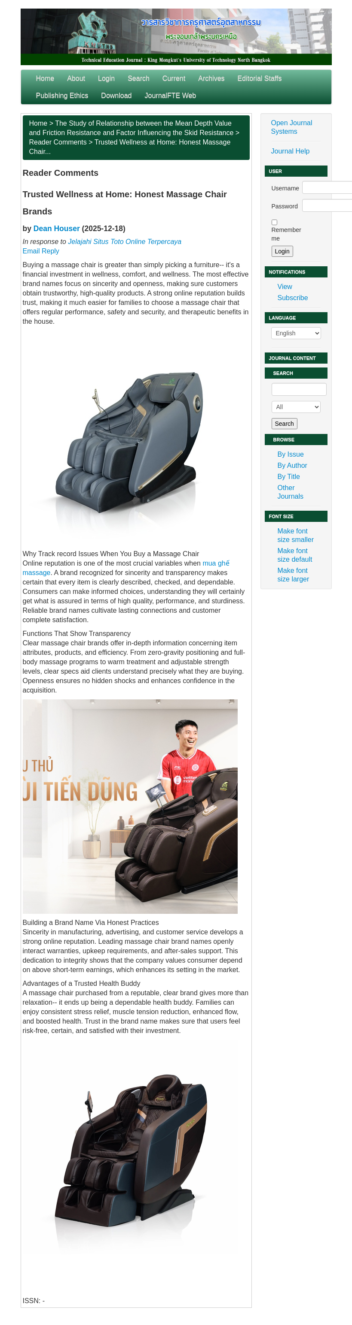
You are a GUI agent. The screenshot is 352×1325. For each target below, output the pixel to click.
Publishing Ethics (62, 95)
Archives (211, 78)
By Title (289, 476)
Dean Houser (57, 228)
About (76, 78)
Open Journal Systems (291, 127)
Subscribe (293, 297)
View (285, 286)
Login (106, 78)
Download (116, 95)
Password (285, 206)
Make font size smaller (296, 535)
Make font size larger (293, 575)
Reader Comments (58, 142)
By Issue (291, 454)
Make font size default (295, 555)
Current (173, 78)
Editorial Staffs (260, 78)
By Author (292, 465)
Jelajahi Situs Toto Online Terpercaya (124, 241)
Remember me (286, 234)
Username (286, 188)
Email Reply (41, 251)
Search (139, 78)
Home (45, 78)
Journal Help (290, 151)
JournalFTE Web (170, 95)
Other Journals (290, 492)
